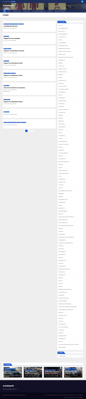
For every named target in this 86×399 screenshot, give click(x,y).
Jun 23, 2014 (7, 89)
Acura (60, 25)
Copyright (50, 11)
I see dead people (63, 152)
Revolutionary (62, 266)
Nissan (60, 231)
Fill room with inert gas (38, 11)
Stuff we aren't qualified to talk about (67, 306)
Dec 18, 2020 (48, 375)
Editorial (60, 121)
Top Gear (61, 329)
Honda (60, 147)
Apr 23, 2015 (7, 52)
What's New (61, 347)
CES (59, 94)
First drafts (61, 135)
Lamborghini (61, 179)
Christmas (61, 103)
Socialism (61, 295)
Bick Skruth (61, 54)
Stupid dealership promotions (65, 309)
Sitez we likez (26, 11)
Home (9, 11)
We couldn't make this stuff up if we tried (68, 344)
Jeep (60, 167)
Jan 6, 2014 (7, 103)
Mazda (5, 36)
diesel (60, 115)
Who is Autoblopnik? (60, 11)
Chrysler (60, 106)
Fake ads (9, 48)
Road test (61, 271)
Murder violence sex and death (65, 216)
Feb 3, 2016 (7, 40)
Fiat (59, 132)
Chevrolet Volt (62, 100)
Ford (60, 138)
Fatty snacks (61, 126)
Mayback (60, 193)
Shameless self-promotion (64, 289)
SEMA (60, 286)
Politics (60, 245)
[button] (82, 11)
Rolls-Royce (61, 274)
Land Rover (61, 182)
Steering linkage (62, 300)
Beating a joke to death (64, 48)
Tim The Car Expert (63, 327)
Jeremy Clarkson (62, 170)
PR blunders (61, 251)
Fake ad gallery (17, 11)
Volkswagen (61, 338)
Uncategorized (13, 73)
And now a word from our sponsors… (15, 87)
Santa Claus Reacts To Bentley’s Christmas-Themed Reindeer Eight (52, 373)
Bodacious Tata (62, 68)
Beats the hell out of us (64, 51)
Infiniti (60, 155)
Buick (60, 77)
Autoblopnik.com (62, 45)
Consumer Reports (63, 109)
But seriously (61, 80)
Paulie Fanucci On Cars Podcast (66, 237)
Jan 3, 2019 (68, 375)
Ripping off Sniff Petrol (64, 269)
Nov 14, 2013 (7, 114)
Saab (60, 280)
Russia (60, 277)
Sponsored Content (63, 298)
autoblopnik (13, 28)
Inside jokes (61, 158)
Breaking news (62, 71)
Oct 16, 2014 (7, 77)
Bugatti (60, 74)
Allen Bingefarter (62, 28)
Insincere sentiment (63, 161)
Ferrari (60, 129)
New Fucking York (62, 222)
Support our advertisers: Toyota (13, 75)
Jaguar (60, 164)
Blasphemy (61, 60)
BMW (4, 85)
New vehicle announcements (65, 225)
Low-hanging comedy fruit (12, 122)
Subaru (9, 99)
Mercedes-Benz (62, 199)
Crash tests (61, 112)
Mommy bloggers (62, 211)
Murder (60, 213)
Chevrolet (5, 48)
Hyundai (60, 150)
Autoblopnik (8, 5)
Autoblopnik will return (11, 26)
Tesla (60, 321)
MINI (60, 205)
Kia (59, 176)
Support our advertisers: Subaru (13, 101)
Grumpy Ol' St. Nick (63, 144)
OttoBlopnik (35, 375)
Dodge (60, 118)
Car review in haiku (63, 89)
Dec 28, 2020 (8, 375)
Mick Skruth (61, 202)
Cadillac (60, 83)
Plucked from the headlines (65, 242)
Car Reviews (61, 92)
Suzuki (60, 318)
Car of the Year (62, 86)
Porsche (60, 248)
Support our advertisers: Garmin (13, 63)
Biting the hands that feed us (65, 57)
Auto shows (61, 42)
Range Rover (61, 260)
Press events (61, 254)
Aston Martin (61, 36)
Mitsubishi (18, 122)
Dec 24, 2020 (28, 375)
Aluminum (61, 31)
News (60, 228)
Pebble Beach (62, 240)
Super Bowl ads (62, 315)
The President (62, 324)
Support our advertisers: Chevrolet (14, 51)
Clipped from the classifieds (12, 38)
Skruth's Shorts (62, 292)
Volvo (60, 341)
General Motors (62, 141)
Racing (60, 257)
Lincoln (60, 184)
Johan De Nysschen (63, 173)
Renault (60, 263)
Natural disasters (62, 219)
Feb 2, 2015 (7, 65)
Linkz (60, 187)
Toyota (9, 73)
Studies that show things (64, 303)
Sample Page (66, 397)
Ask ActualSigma (62, 34)
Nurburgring (61, 234)
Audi (60, 39)
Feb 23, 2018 (7, 28)
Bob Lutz (61, 65)
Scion (8, 36)
